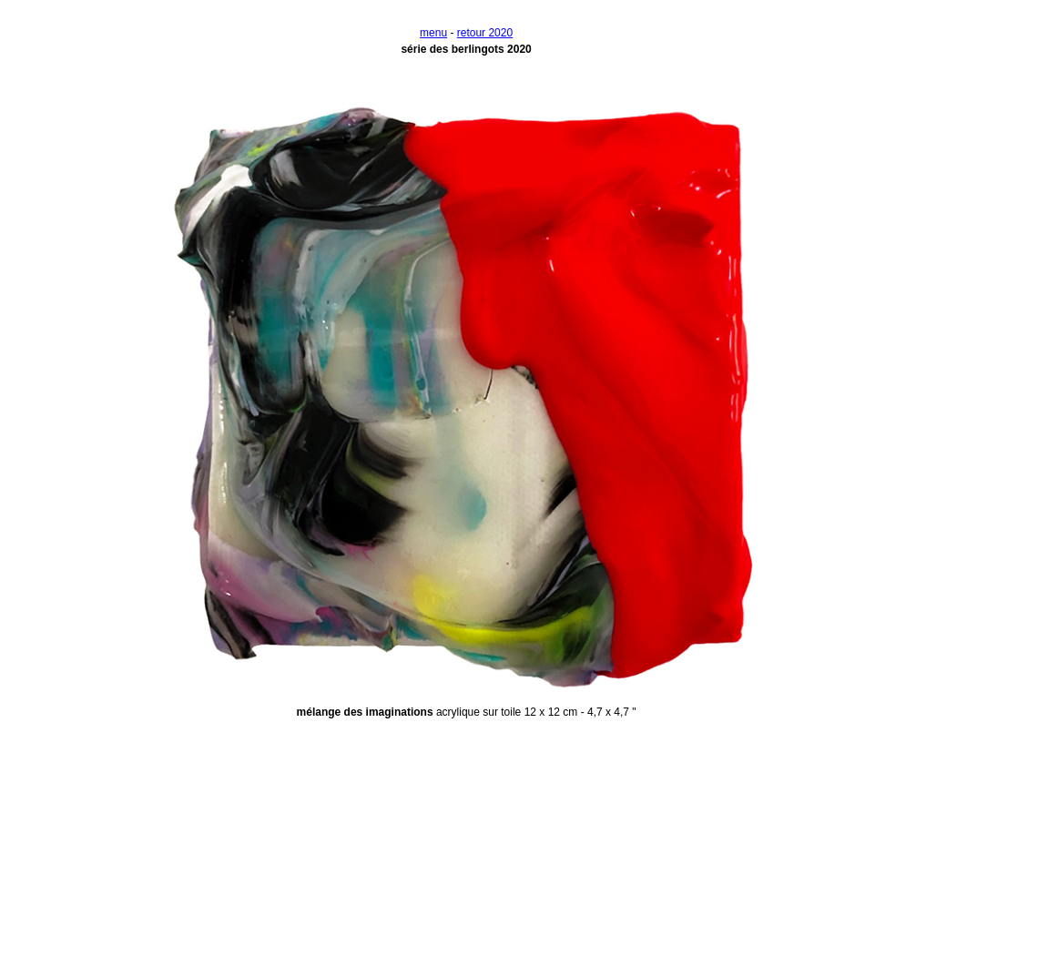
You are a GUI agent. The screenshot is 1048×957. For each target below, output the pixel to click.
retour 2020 (485, 32)
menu (433, 32)
